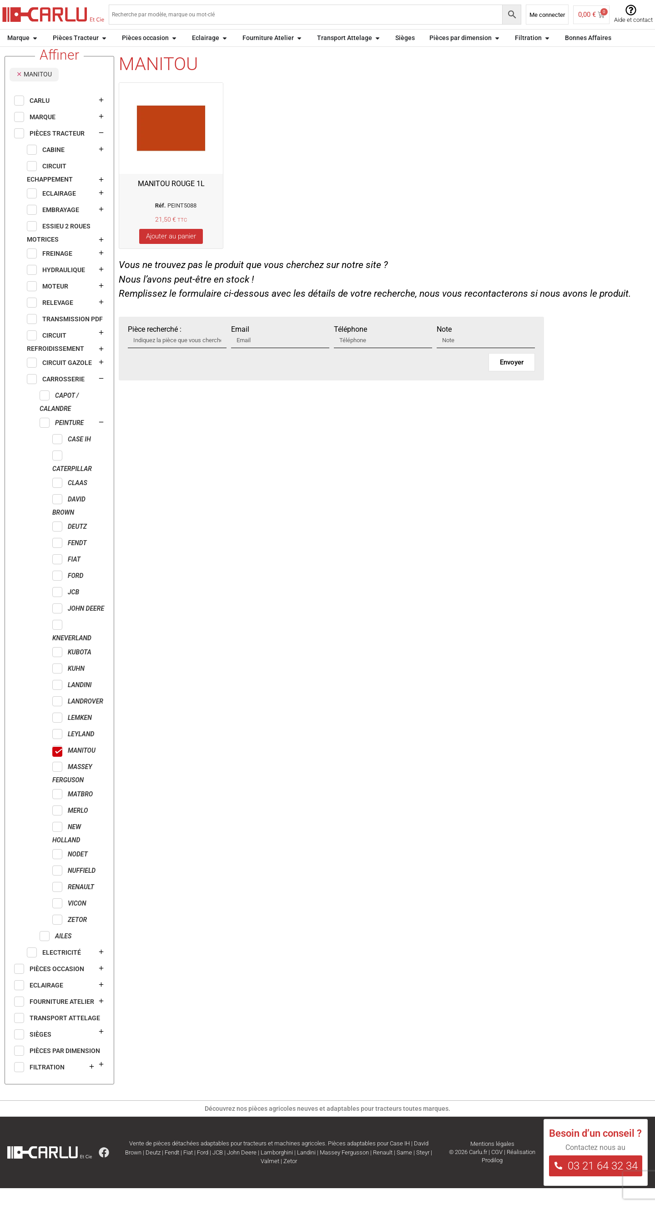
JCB (217, 1169)
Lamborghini (277, 1169)
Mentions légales (492, 1160)
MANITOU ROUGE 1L (171, 200)
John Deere (242, 1169)
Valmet (270, 1178)
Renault (383, 1169)
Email (240, 346)
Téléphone (350, 346)
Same (404, 1169)
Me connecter (547, 14)
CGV (497, 1168)
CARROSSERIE (100, 56)
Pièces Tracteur (52, 56)
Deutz (153, 1169)
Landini (306, 1169)
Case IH (400, 1160)
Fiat (188, 1169)
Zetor (290, 1178)
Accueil (15, 56)
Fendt (172, 1169)
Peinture (139, 56)
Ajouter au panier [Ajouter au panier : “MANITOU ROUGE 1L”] (171, 253)
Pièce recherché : (154, 346)
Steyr (422, 1169)
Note (444, 346)
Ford (202, 1169)
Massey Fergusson (344, 1169)
